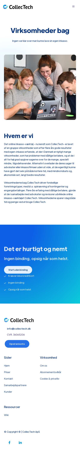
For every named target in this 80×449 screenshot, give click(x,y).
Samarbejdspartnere (15, 386)
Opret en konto (17, 345)
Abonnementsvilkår (50, 373)
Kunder (8, 393)
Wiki (6, 416)
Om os (43, 366)
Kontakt (8, 379)
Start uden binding (18, 271)
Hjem (7, 366)
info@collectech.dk (19, 329)
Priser (7, 373)
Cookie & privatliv (49, 379)
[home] (18, 6)
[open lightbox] (40, 87)
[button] (73, 6)
